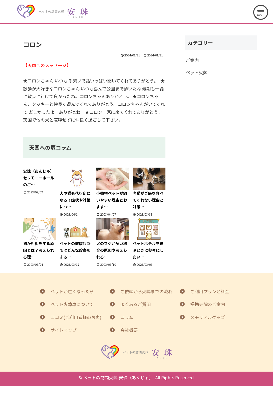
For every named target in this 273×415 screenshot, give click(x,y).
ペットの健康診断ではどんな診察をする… (76, 239)
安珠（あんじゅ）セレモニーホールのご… (38, 177)
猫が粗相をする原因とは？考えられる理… (39, 239)
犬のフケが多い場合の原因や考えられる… (112, 239)
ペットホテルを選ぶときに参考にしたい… (149, 239)
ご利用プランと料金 (209, 291)
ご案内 (192, 60)
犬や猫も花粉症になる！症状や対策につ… (76, 189)
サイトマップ (63, 330)
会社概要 (129, 330)
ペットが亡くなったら (72, 291)
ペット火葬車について (72, 304)
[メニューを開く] (260, 12)
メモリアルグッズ (207, 317)
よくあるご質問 (135, 304)
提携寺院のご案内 (207, 304)
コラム (126, 317)
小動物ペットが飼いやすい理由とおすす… (112, 189)
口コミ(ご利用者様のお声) (75, 317)
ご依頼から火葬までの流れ (146, 291)
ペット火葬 (196, 72)
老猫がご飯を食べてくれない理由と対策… (149, 189)
